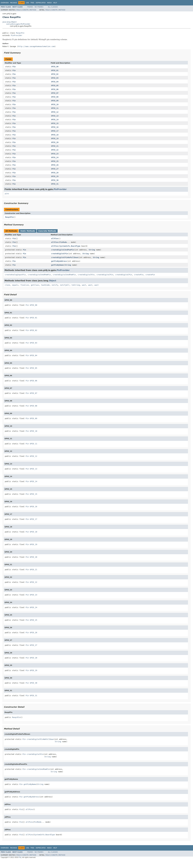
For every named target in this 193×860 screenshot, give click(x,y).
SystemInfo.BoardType (69, 246)
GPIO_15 (54, 123)
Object (52, 280)
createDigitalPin (59, 254)
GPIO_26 (54, 165)
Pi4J (20, 857)
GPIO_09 (54, 101)
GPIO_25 (54, 161)
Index (49, 3)
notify (55, 285)
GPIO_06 (54, 89)
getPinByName (57, 265)
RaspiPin (20, 33)
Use (27, 3)
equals (15, 285)
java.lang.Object (9, 22)
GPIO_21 (54, 146)
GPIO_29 (54, 176)
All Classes (53, 7)
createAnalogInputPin (15, 275)
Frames (30, 7)
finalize (24, 285)
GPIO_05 (54, 86)
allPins (54, 238)
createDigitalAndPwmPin (62, 250)
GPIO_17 (54, 131)
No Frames (39, 7)
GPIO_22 (54, 150)
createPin (138, 275)
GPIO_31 (54, 184)
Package (13, 3)
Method (33, 10)
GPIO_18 (54, 135)
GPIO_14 (54, 120)
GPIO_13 (54, 116)
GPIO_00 (54, 67)
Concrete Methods (47, 231)
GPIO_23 (54, 154)
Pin (14, 67)
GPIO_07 (54, 93)
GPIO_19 (54, 138)
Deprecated (41, 3)
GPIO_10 (54, 104)
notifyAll (64, 285)
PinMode (63, 242)
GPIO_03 (54, 78)
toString (76, 285)
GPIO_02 (54, 74)
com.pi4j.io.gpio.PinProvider (18, 24)
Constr (25, 10)
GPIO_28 (54, 173)
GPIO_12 (54, 112)
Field (18, 10)
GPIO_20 (54, 142)
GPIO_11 (54, 108)
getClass (35, 285)
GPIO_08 (54, 97)
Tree (32, 3)
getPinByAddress (59, 261)
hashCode (45, 285)
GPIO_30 (54, 180)
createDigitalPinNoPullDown (64, 257)
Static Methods (27, 231)
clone (7, 285)
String (92, 250)
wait (84, 285)
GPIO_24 (54, 157)
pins (7, 194)
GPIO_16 (54, 127)
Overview (5, 3)
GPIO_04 (54, 82)
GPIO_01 (54, 70)
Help (55, 3)
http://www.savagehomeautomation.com (36, 46)
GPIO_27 (54, 169)
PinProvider (16, 35)
